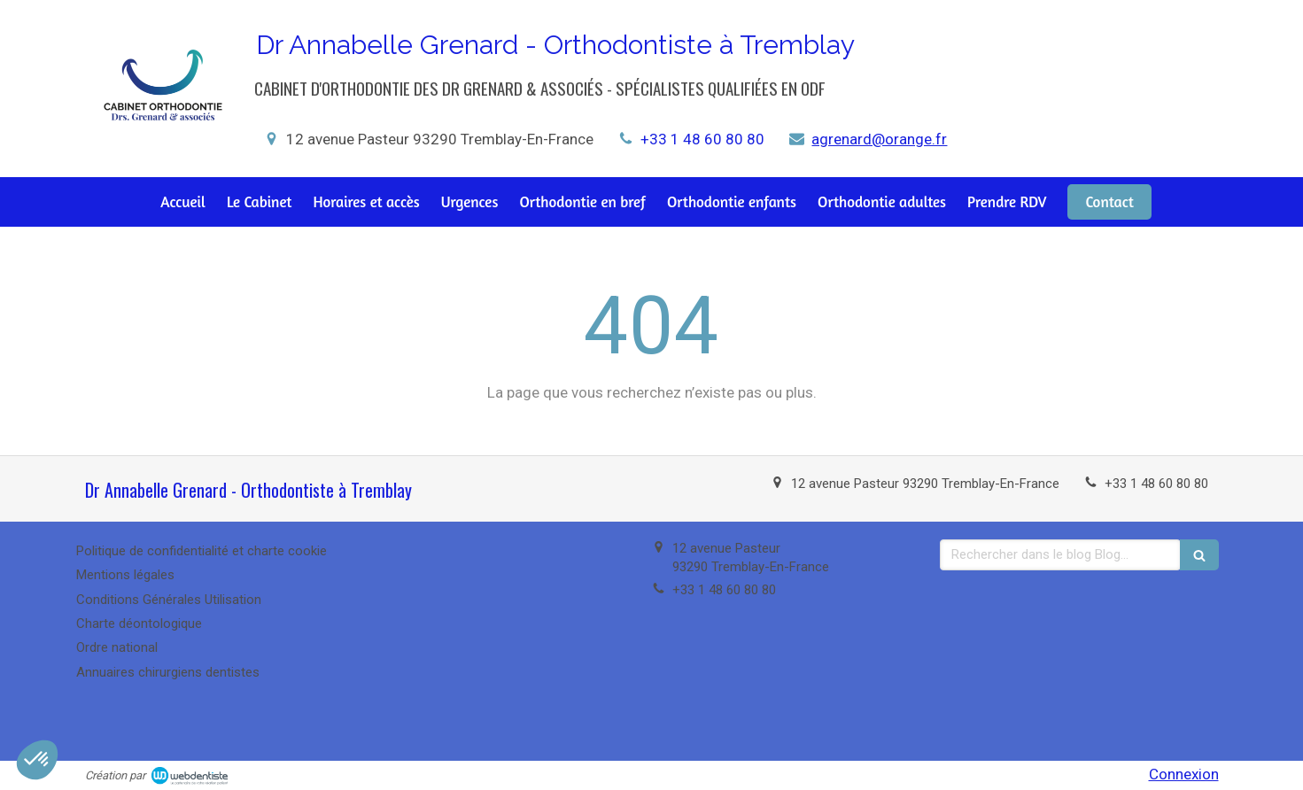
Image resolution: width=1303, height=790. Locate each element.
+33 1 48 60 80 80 (702, 139)
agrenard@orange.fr (879, 139)
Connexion (1184, 774)
